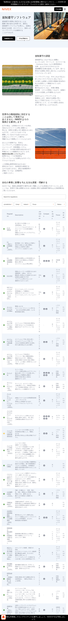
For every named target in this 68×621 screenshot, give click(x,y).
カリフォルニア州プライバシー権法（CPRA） (10, 324)
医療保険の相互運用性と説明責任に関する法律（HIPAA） (9, 535)
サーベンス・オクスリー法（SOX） (9, 386)
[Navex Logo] (7, 9)
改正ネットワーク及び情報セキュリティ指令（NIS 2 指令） (9, 553)
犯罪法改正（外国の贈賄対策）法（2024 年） (9, 579)
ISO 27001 (9, 276)
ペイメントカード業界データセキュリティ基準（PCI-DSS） (9, 479)
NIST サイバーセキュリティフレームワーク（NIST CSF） (10, 293)
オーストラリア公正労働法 (9, 309)
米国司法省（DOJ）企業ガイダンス (9, 609)
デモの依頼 (58, 9)
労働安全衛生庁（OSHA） (10, 504)
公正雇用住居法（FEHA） (10, 494)
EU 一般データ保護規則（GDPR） (10, 245)
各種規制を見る (8, 38)
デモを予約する (23, 38)
